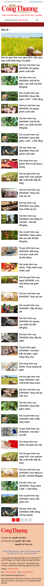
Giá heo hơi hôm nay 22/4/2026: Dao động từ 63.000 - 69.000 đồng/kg (31, 472)
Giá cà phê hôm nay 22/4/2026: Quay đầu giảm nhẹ (29, 499)
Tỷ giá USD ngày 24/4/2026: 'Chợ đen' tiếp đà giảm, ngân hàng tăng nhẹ (29, 352)
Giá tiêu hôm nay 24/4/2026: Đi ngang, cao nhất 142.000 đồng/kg (29, 323)
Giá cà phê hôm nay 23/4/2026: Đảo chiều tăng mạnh (29, 419)
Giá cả (4, 29)
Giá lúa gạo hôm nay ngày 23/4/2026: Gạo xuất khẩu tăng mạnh (29, 379)
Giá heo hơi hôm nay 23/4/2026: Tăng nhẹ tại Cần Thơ (30, 392)
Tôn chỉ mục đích (30, 553)
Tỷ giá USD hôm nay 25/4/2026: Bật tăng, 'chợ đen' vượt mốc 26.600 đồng (29, 253)
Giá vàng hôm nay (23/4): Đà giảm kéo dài (30, 443)
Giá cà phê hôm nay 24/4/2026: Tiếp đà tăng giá (30, 308)
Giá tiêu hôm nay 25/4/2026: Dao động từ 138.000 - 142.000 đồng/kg (30, 220)
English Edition (36, 2)
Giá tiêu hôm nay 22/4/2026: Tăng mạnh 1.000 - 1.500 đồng (30, 485)
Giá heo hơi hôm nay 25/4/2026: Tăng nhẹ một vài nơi (29, 193)
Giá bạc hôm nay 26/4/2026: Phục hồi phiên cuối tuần (29, 150)
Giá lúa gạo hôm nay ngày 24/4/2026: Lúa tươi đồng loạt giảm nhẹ (29, 282)
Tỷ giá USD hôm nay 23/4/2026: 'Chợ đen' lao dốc (29, 432)
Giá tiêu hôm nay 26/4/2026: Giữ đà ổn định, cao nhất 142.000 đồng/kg (30, 82)
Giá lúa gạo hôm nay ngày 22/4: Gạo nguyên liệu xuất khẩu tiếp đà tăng (30, 458)
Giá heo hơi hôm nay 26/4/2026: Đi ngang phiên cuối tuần (29, 68)
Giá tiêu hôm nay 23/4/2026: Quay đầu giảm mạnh (29, 406)
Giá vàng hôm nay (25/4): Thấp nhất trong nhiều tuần (30, 267)
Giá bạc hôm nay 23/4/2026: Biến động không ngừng (29, 512)
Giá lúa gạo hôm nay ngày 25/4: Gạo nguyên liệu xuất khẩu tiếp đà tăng (30, 178)
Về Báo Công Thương (10, 551)
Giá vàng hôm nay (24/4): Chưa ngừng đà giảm (30, 366)
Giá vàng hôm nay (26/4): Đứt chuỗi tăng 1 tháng (31, 163)
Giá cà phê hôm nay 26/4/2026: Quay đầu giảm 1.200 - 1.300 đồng (31, 96)
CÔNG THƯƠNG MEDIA (10, 15)
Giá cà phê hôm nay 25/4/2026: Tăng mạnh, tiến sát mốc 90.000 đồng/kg (30, 237)
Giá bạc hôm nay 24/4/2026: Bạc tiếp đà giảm (30, 337)
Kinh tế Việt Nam (27, 15)
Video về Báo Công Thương (30, 551)
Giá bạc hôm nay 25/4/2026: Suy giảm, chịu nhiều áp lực (29, 206)
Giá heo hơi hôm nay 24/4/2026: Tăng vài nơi (30, 295)
